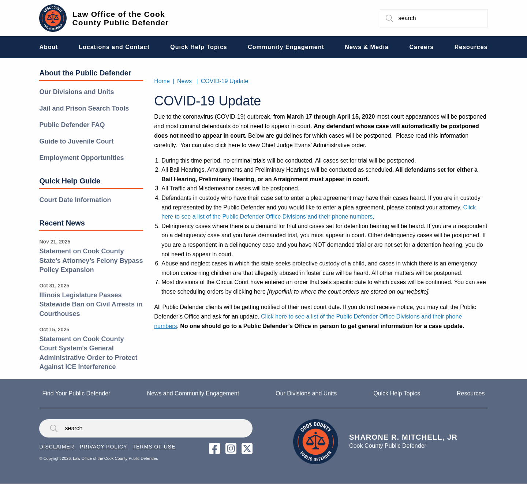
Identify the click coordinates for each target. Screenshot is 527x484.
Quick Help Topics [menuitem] (198, 47)
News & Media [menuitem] (367, 47)
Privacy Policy (103, 447)
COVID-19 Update (224, 81)
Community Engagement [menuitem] (286, 47)
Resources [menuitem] (471, 47)
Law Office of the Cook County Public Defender (120, 18)
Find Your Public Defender (76, 393)
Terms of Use (153, 447)
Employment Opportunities (81, 157)
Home (162, 81)
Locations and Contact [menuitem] (114, 47)
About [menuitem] (48, 47)
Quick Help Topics (396, 393)
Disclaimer (56, 447)
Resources (471, 393)
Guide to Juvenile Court (76, 141)
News (184, 81)
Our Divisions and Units (76, 92)
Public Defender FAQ (72, 125)
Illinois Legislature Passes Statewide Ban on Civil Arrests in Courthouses (90, 304)
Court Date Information (75, 200)
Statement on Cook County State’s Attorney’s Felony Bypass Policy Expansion (91, 260)
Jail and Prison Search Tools (84, 108)
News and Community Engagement (193, 393)
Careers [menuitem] (422, 47)
